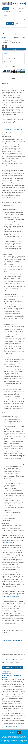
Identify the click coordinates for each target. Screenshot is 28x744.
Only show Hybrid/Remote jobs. (11, 26)
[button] (18, 23)
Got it (19, 732)
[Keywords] (14, 15)
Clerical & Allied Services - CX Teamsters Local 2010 (12, 129)
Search (5, 8)
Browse (12, 8)
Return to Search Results (9, 34)
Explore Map (21, 8)
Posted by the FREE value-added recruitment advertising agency (12, 659)
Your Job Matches (8, 11)
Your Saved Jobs (20, 11)
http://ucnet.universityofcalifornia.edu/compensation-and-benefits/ (12, 634)
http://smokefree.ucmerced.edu (11, 596)
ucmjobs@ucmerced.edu (8, 542)
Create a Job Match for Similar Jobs (13, 667)
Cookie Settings (12, 732)
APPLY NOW (14, 49)
